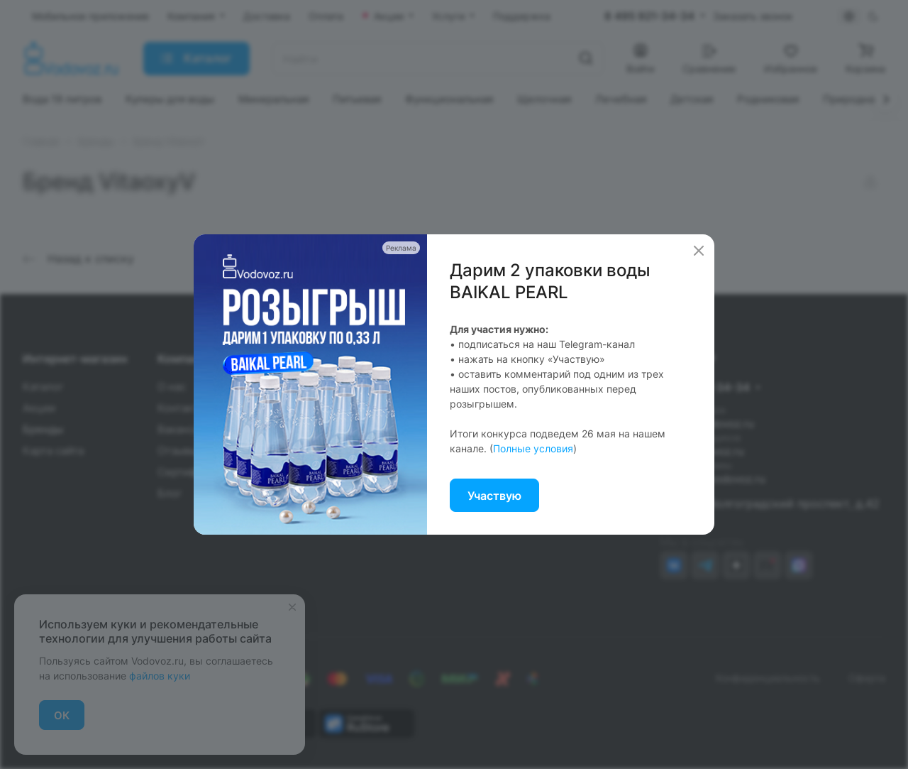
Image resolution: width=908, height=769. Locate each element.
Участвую (494, 496)
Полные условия (533, 448)
